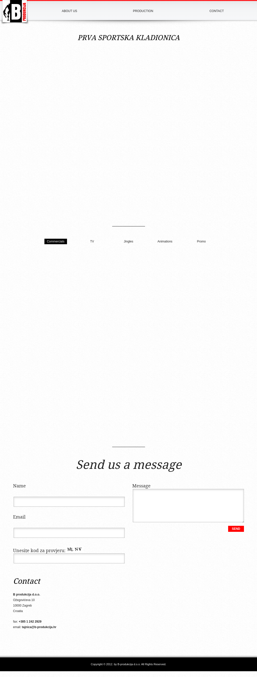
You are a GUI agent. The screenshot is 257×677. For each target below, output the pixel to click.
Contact (217, 11)
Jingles (128, 241)
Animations (164, 241)
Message (141, 486)
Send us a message (128, 465)
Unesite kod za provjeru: (48, 550)
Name (19, 486)
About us (69, 11)
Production (143, 11)
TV (92, 241)
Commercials (56, 241)
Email (19, 517)
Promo (201, 241)
